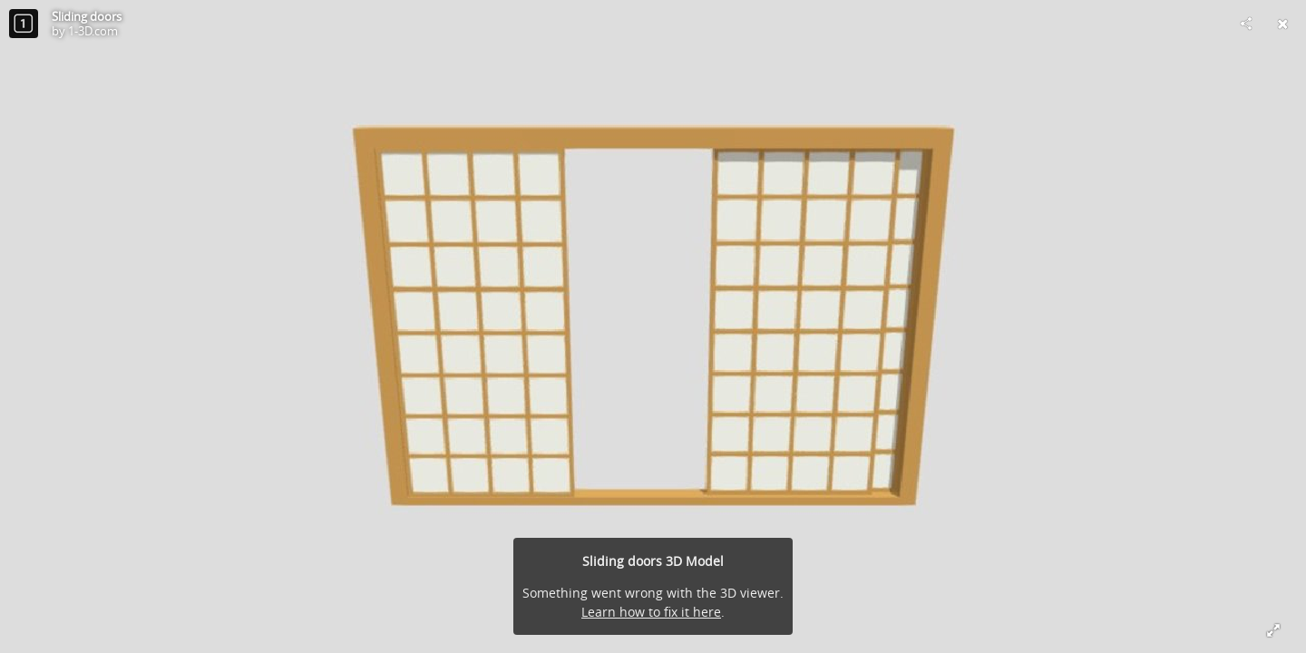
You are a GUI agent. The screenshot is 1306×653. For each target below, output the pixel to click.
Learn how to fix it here (651, 611)
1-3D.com (93, 31)
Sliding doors (87, 16)
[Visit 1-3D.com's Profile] (23, 23)
